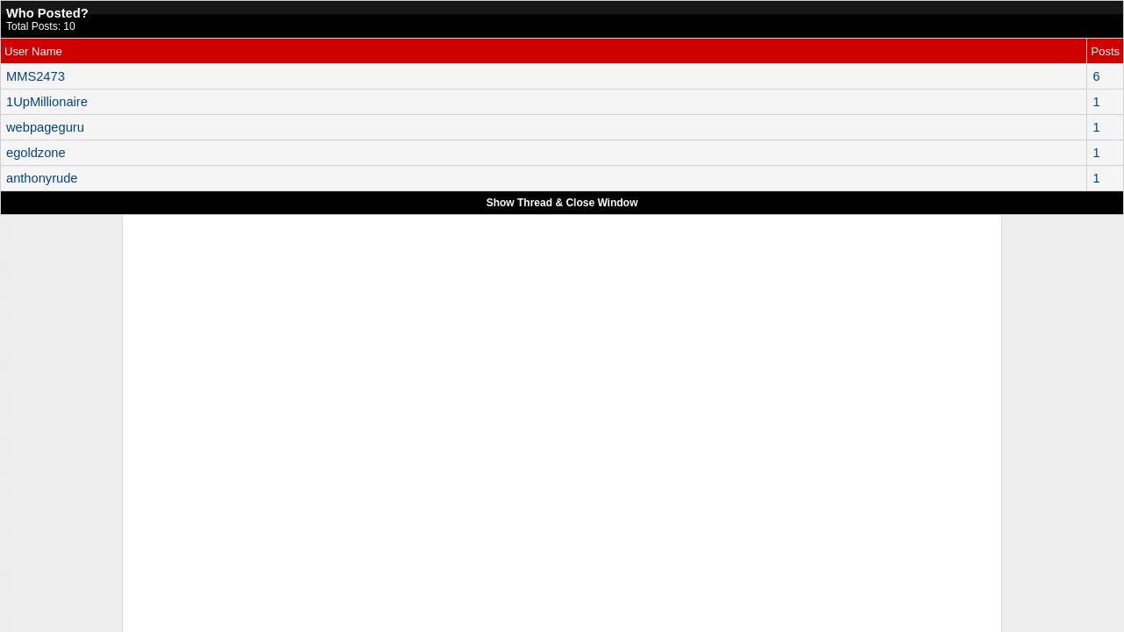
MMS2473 (35, 76)
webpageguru (45, 127)
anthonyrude (42, 178)
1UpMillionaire (47, 102)
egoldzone (36, 153)
